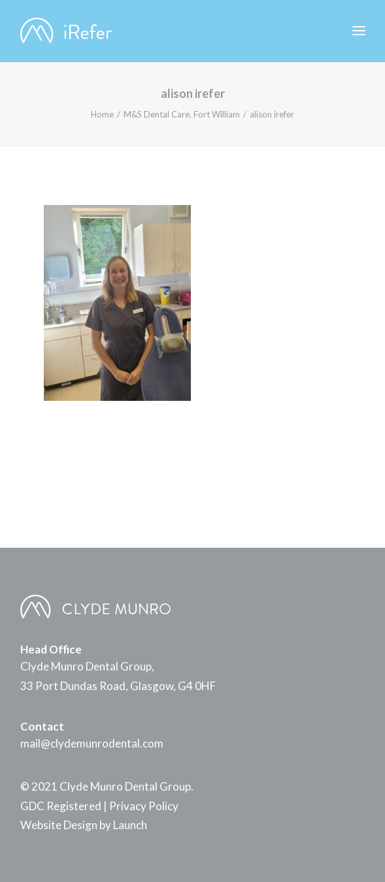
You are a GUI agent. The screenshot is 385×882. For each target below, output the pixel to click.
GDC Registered (60, 806)
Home (102, 114)
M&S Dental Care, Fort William (182, 114)
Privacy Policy (143, 806)
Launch (130, 825)
